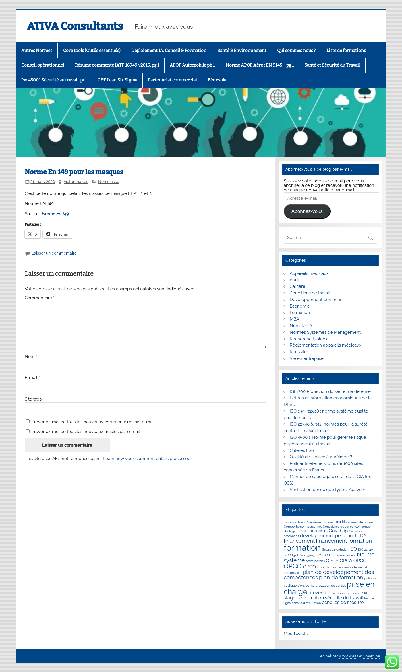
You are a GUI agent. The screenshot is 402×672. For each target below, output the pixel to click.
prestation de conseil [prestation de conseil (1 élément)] (331, 585)
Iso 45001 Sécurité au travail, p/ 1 (54, 80)
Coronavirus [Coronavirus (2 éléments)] (315, 530)
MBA (294, 319)
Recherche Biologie (309, 338)
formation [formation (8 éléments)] (302, 548)
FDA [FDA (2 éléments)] (361, 535)
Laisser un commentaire (54, 253)
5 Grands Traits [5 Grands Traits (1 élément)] (294, 522)
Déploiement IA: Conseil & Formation (168, 50)
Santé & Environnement (241, 50)
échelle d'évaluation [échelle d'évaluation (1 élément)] (306, 603)
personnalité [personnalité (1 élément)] (293, 572)
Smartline (371, 656)
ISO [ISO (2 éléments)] (353, 549)
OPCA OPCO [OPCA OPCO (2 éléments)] (353, 560)
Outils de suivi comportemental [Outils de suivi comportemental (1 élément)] (344, 567)
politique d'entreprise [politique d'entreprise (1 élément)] (299, 585)
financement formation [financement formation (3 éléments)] (344, 540)
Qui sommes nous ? (296, 50)
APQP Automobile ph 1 (192, 65)
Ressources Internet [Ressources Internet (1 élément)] (346, 593)
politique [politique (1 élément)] (370, 578)
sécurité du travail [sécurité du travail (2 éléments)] (344, 598)
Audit (295, 279)
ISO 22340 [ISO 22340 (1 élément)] (365, 549)
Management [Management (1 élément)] (346, 555)
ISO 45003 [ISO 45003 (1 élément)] (307, 555)
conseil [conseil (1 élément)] (355, 526)
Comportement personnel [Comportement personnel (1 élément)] (303, 526)
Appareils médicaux (309, 273)
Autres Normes (36, 50)
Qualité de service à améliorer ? (321, 456)
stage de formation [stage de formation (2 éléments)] (304, 598)
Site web (33, 399)
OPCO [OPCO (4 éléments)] (293, 566)
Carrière (297, 286)
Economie (300, 306)
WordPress (348, 656)
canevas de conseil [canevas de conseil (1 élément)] (360, 522)
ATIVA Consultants (75, 26)
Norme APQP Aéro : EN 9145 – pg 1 (260, 65)
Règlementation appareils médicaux (326, 345)
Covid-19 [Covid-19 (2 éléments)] (338, 530)
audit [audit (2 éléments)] (340, 522)
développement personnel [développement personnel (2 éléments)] (328, 535)
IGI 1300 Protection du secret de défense (330, 391)
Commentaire (40, 298)
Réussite (298, 351)
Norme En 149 (55, 213)
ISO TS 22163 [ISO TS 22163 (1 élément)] (325, 555)
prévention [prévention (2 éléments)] (319, 592)
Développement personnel (317, 299)
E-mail (32, 378)
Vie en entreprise (307, 358)
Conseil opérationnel (42, 65)
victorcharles (76, 181)
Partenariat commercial (172, 80)
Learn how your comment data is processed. (147, 458)
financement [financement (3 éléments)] (299, 540)
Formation (300, 312)
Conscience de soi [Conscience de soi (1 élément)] (336, 526)
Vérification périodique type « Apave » (327, 489)
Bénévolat (218, 80)
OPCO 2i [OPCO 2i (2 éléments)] (311, 567)
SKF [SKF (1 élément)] (365, 593)
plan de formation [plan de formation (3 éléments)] (341, 577)
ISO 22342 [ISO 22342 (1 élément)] (291, 555)
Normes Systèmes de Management (325, 332)
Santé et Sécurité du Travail (332, 65)
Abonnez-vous (307, 211)
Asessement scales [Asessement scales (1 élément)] (319, 522)
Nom (31, 356)
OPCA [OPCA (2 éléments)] (332, 560)
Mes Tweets (296, 633)
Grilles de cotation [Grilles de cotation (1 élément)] (335, 549)
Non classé (108, 181)
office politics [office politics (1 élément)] (315, 561)
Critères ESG (302, 450)
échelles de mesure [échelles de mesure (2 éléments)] (343, 602)
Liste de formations (346, 50)
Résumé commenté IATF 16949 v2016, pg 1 (117, 65)
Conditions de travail (310, 293)
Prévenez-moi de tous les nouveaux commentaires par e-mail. (93, 421)
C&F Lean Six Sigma (117, 80)
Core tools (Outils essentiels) (92, 50)
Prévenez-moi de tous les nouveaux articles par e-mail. (86, 431)
